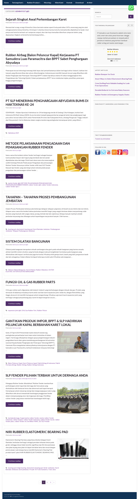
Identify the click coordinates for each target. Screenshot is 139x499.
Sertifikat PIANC (32, 421)
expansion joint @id (14, 310)
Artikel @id (25, 378)
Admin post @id (23, 22)
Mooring (48, 3)
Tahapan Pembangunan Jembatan (24, 231)
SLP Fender (46, 421)
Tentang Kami (18, 3)
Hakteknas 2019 (13, 133)
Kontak (69, 3)
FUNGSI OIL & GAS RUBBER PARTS (30, 282)
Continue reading (14, 41)
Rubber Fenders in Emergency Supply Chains (112, 95)
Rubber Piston (42, 310)
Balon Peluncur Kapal (15, 363)
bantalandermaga (14, 418)
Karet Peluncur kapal (30, 363)
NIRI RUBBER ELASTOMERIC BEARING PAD (37, 432)
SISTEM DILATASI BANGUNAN (28, 241)
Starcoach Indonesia (114, 59)
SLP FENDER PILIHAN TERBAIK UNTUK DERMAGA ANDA (47, 375)
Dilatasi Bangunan (19, 270)
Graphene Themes (18, 496)
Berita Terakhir (32, 378)
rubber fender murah (47, 420)
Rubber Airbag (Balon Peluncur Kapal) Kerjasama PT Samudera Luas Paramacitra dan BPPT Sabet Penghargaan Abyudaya (47, 58)
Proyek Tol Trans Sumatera (38, 469)
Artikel (89, 3)
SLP (40, 421)
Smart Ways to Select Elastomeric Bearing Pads (113, 79)
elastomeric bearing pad (24, 229)
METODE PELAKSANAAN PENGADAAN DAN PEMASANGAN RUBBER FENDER (38, 145)
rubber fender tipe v (12, 186)
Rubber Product (34, 3)
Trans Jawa (52, 469)
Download (80, 3)
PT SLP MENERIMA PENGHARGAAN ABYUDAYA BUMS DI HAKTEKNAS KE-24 (47, 102)
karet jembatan (24, 469)
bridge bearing (21, 468)
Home (6, 3)
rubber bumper (18, 420)
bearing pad (12, 229)
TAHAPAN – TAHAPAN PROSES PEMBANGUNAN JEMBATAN (41, 199)
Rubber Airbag (21, 365)
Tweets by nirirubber (102, 139)
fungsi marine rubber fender (29, 418)
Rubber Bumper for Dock (105, 74)
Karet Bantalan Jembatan (41, 229)
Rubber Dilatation (42, 270)
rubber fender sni (20, 421)
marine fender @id (14, 183)
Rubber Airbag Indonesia (35, 365)
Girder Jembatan (48, 468)
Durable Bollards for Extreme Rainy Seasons (112, 90)
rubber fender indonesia (50, 185)
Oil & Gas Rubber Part (29, 310)
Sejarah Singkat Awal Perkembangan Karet (36, 19)
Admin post (15, 22)
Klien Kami (59, 3)
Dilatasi (10, 270)
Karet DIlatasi (30, 270)
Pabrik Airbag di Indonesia (46, 363)
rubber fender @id (35, 185)
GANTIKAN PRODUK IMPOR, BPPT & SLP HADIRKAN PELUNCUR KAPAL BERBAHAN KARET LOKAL (44, 323)
